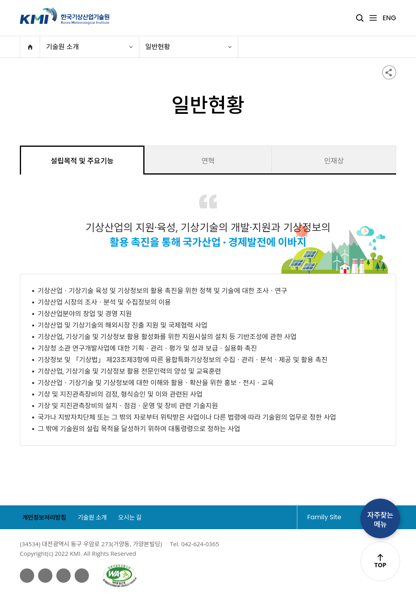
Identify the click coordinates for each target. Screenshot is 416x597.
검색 (360, 18)
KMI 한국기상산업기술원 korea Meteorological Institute (65, 16)
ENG (389, 18)
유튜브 (46, 575)
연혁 (207, 160)
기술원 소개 (95, 517)
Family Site (339, 517)
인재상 (334, 160)
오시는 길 (137, 517)
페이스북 (27, 575)
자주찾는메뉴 (380, 518)
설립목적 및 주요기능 (82, 160)
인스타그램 (84, 575)
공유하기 (389, 72)
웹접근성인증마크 (122, 575)
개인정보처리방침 (43, 517)
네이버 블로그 (65, 575)
